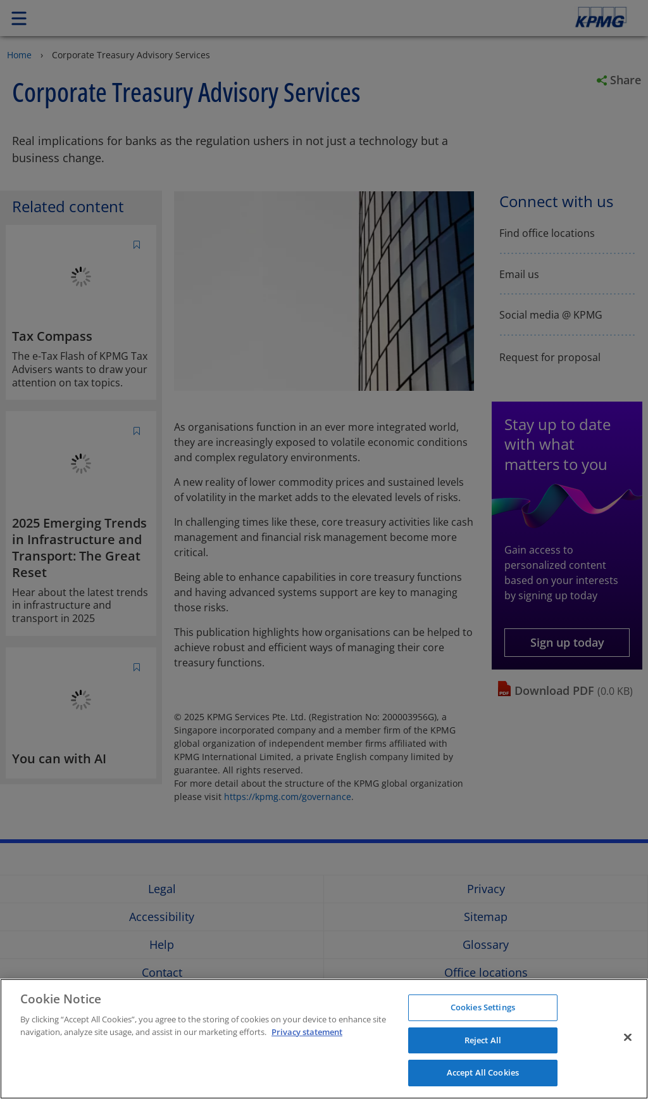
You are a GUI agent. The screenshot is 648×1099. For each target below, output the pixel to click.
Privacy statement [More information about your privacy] (306, 1032)
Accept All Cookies (483, 1072)
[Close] (628, 1037)
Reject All (482, 1040)
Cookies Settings (483, 1007)
